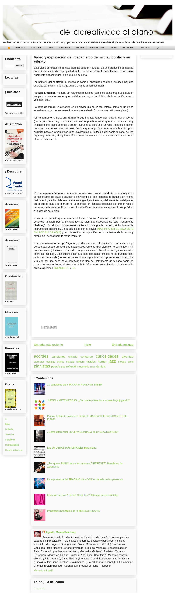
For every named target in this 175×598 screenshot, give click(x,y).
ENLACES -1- (61, 268)
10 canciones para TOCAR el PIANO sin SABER (74, 384)
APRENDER (36, 48)
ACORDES (20, 48)
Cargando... (40, 588)
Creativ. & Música (13, 450)
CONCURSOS (64, 48)
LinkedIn (9, 429)
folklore (80, 361)
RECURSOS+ (145, 48)
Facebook (10, 439)
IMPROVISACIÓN (96, 48)
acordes (41, 356)
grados (91, 361)
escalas (50, 361)
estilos (60, 361)
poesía (55, 366)
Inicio (87, 344)
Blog (7, 424)
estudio (70, 361)
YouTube (9, 434)
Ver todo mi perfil (43, 570)
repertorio (83, 366)
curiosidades (107, 356)
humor (102, 361)
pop (63, 366)
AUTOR (49, 48)
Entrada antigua (122, 344)
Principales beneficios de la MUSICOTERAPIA (73, 511)
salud (92, 367)
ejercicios (39, 361)
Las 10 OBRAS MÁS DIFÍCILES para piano (71, 447)
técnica (100, 366)
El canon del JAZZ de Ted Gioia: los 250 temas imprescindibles (82, 495)
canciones (58, 356)
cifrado (72, 356)
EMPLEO (80, 48)
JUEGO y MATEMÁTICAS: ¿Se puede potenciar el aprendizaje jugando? (88, 400)
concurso (86, 356)
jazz (112, 361)
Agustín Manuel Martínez (61, 532)
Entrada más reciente (48, 344)
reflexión (72, 366)
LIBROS (113, 48)
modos (122, 361)
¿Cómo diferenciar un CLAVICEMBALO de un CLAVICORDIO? (82, 432)
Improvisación (12, 445)
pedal (130, 361)
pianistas (42, 366)
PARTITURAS (128, 48)
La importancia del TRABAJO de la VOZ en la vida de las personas (85, 479)
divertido (127, 356)
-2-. (74, 268)
